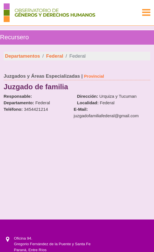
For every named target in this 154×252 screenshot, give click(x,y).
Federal (54, 56)
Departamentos (22, 56)
